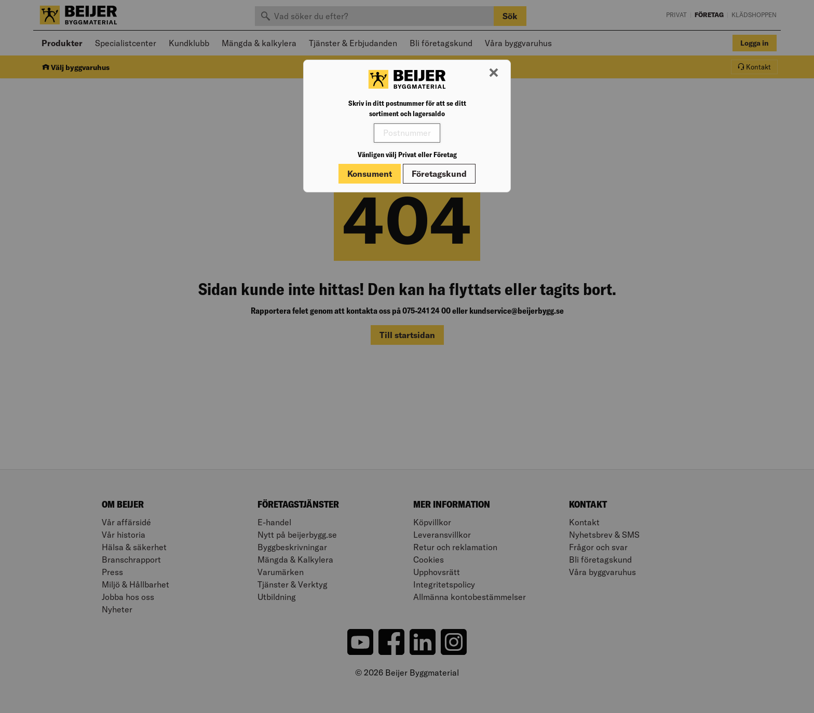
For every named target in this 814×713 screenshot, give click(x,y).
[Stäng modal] (493, 73)
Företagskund (439, 174)
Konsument (369, 174)
